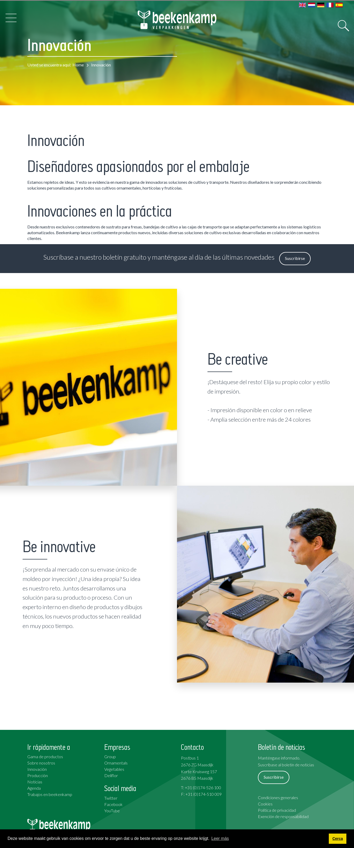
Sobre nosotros (41, 762)
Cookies (265, 803)
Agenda (34, 788)
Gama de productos (45, 756)
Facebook (113, 804)
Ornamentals (116, 762)
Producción (37, 775)
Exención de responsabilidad (283, 816)
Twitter (110, 797)
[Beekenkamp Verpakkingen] (177, 20)
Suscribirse (295, 258)
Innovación (37, 769)
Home (78, 64)
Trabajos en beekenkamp (49, 794)
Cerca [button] (337, 838)
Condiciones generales (278, 797)
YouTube (112, 810)
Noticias (34, 781)
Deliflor (111, 775)
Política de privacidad (277, 810)
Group (110, 756)
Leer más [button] (220, 838)
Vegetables (114, 769)
